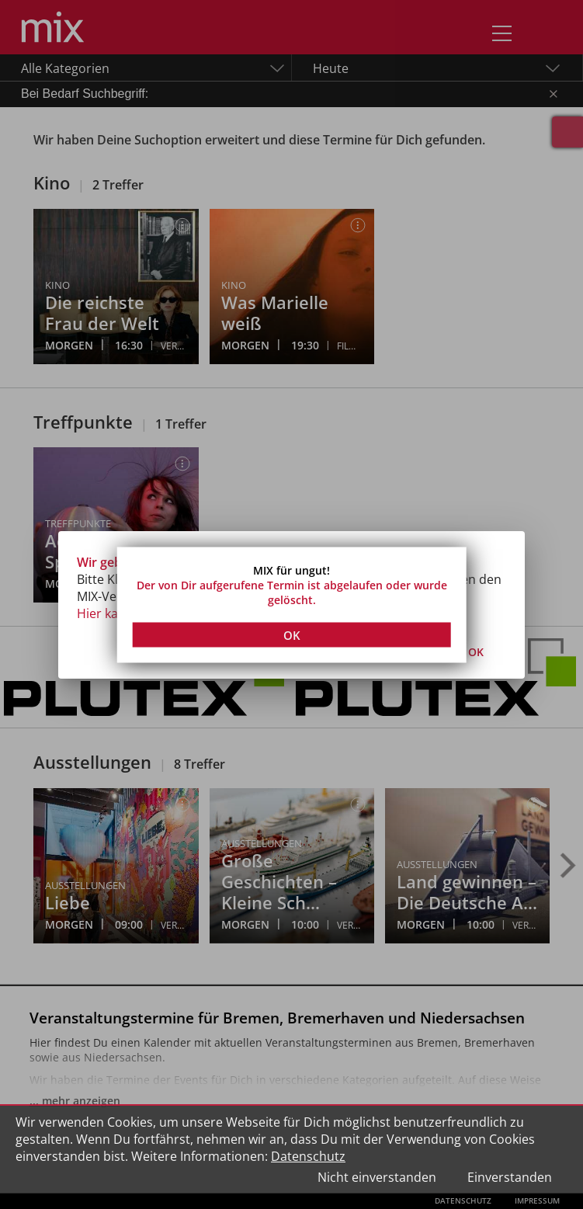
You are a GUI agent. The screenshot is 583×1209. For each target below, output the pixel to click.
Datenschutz (308, 1156)
